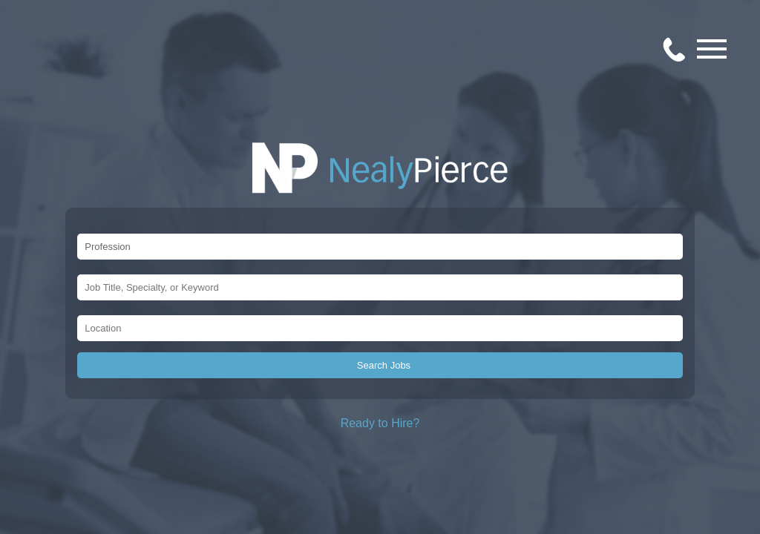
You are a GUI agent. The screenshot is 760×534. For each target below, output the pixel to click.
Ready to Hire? (380, 423)
